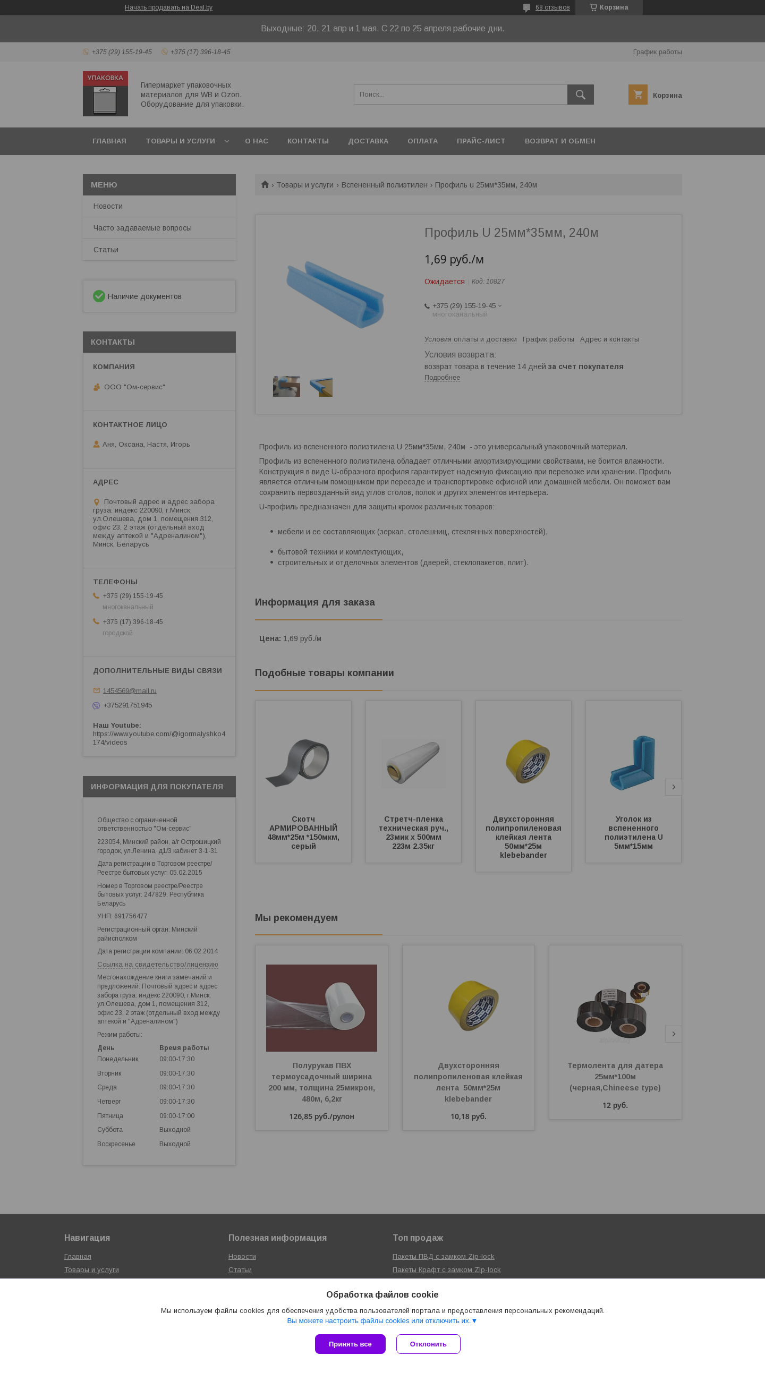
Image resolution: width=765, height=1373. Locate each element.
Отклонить (428, 1344)
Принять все (350, 1344)
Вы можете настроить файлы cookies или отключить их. (379, 1321)
